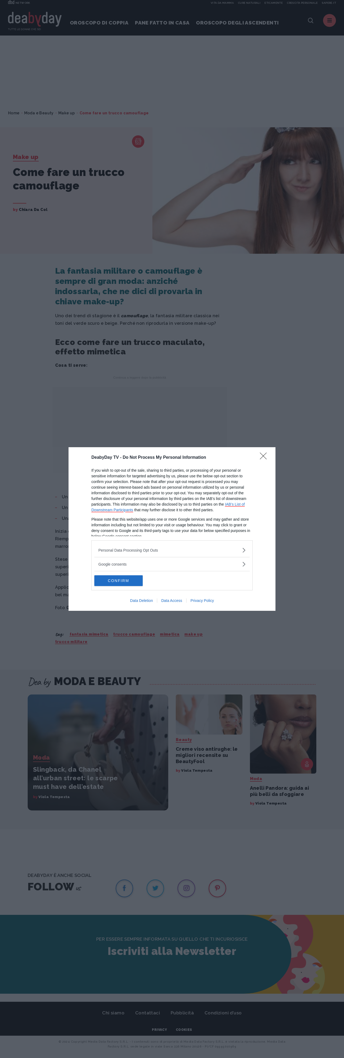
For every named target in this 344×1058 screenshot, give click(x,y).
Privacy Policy (202, 600)
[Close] (265, 458)
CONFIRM (119, 581)
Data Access (171, 600)
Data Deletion (141, 600)
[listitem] (172, 550)
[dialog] (172, 529)
